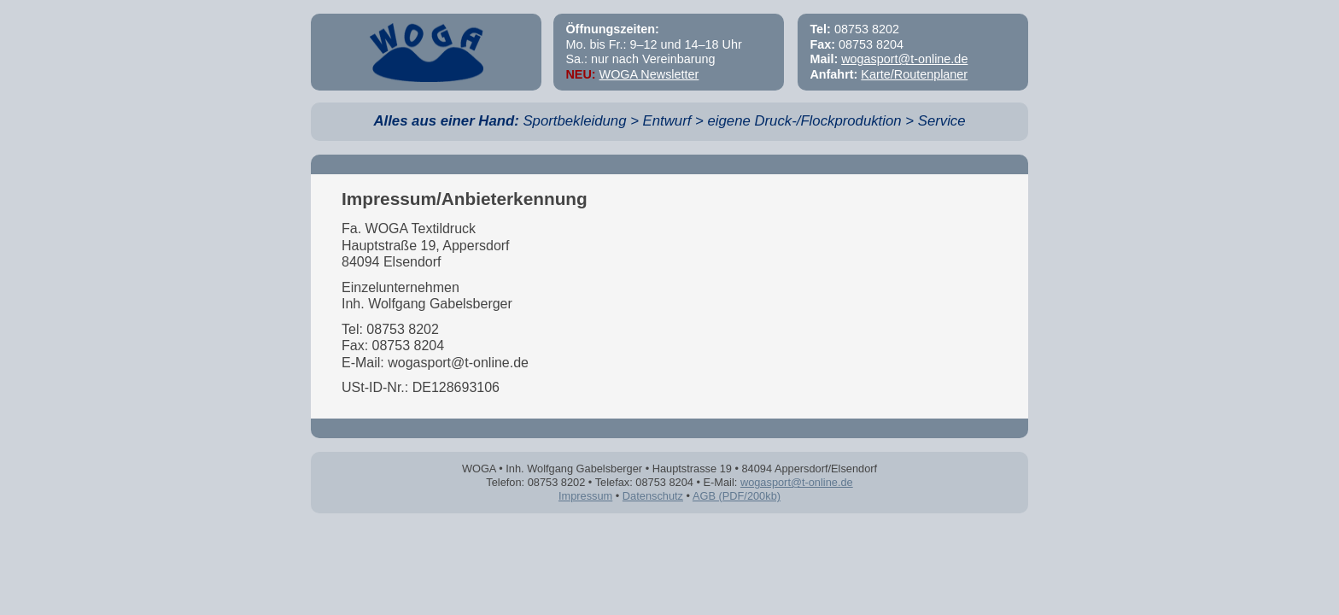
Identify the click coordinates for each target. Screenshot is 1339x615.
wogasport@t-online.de (904, 59)
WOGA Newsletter (649, 74)
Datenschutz (653, 495)
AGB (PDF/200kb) (737, 495)
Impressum (585, 495)
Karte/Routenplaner (914, 74)
